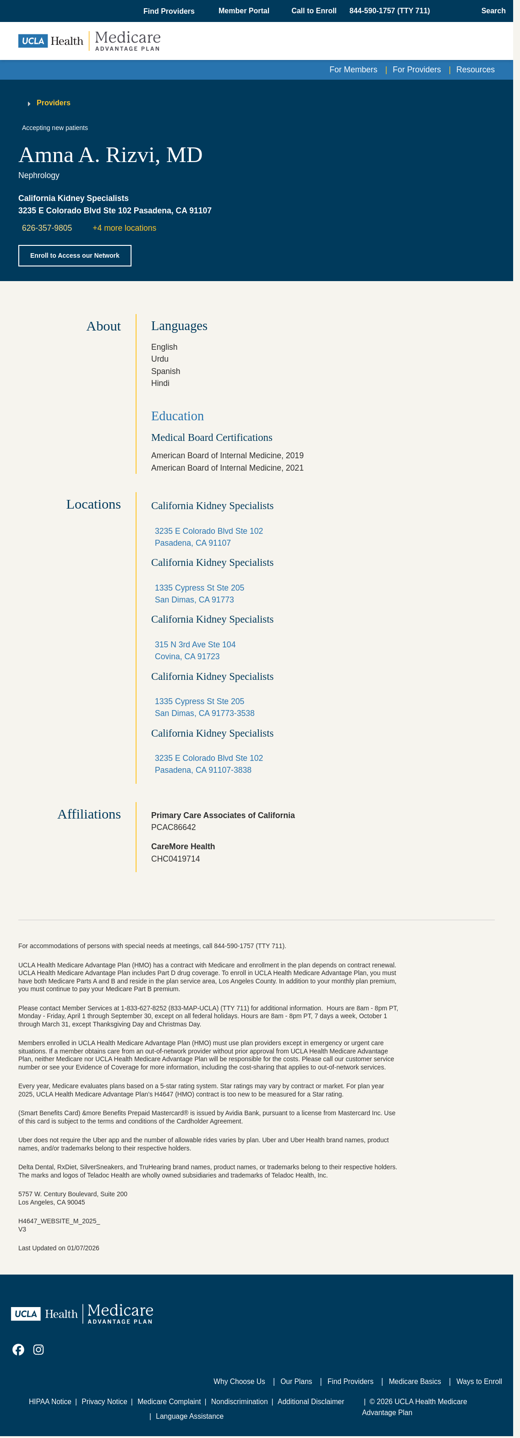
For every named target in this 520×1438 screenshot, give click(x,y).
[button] (170, 11)
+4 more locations (124, 228)
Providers (54, 103)
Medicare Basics (415, 1381)
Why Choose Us (239, 1381)
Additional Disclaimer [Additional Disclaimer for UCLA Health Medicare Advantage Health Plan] (311, 1401)
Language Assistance (190, 1416)
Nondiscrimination (239, 1401)
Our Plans (296, 1381)
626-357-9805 (47, 228)
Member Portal (244, 11)
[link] (18, 1349)
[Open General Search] (491, 11)
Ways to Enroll (479, 1381)
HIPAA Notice (50, 1401)
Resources (475, 69)
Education (177, 416)
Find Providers (350, 1381)
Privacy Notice (104, 1401)
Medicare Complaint (169, 1401)
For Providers (417, 69)
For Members (353, 69)
